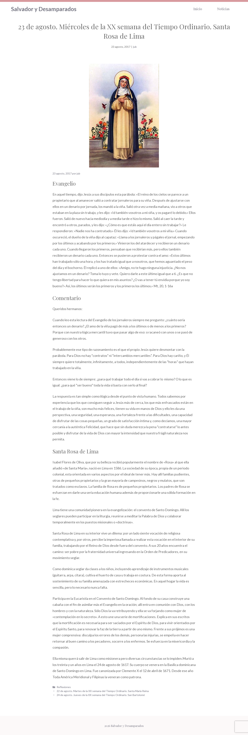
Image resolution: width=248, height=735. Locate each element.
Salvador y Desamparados (43, 8)
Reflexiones (64, 686)
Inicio (197, 8)
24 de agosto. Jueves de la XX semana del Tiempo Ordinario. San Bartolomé (101, 694)
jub (135, 46)
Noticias (223, 8)
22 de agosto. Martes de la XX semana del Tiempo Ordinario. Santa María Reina (103, 690)
